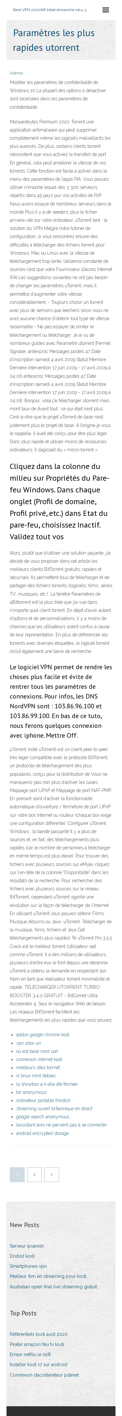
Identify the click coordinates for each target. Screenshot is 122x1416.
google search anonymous (42, 1116)
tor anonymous (31, 1092)
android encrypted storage (42, 1133)
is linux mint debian (36, 1075)
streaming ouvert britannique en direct (54, 1108)
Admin (16, 73)
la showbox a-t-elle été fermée (46, 1084)
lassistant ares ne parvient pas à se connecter (61, 1124)
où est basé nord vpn (37, 1051)
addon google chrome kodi (42, 1034)
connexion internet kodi (39, 1059)
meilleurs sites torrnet (38, 1067)
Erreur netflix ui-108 (30, 1354)
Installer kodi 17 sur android (38, 1364)
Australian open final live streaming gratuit (53, 1286)
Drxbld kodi (22, 1256)
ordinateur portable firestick (43, 1100)
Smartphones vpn (28, 1266)
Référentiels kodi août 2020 (39, 1334)
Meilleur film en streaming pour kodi (48, 1276)
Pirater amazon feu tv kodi (37, 1344)
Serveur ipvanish (27, 1246)
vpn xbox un (28, 1043)
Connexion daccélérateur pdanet (44, 1375)
